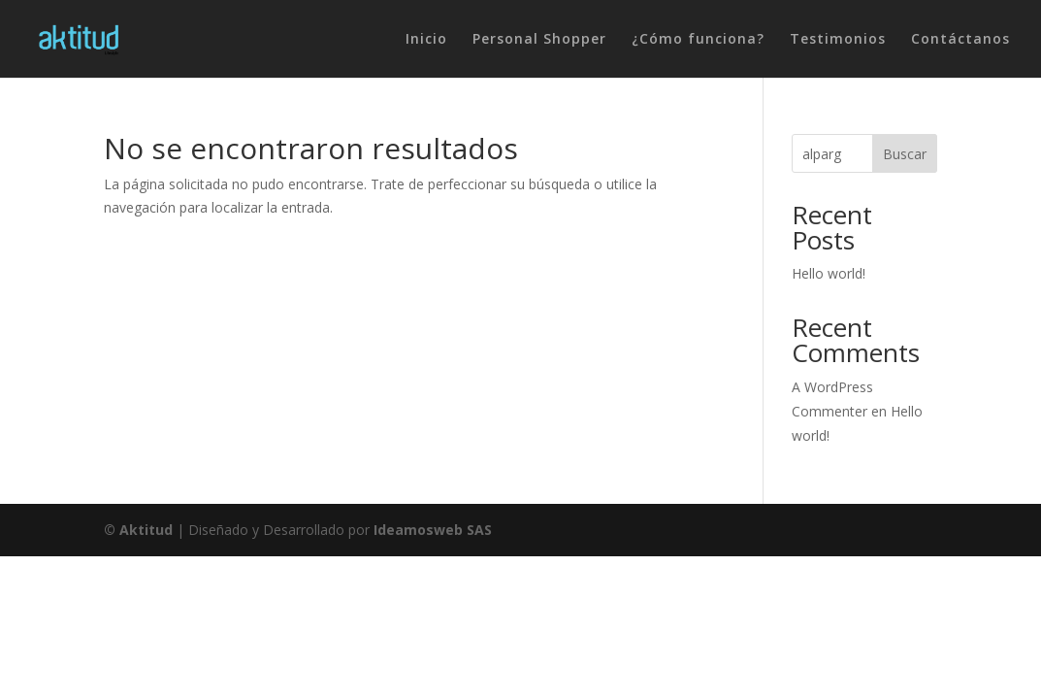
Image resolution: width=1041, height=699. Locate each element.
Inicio (426, 40)
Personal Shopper (539, 40)
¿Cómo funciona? (698, 40)
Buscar (905, 154)
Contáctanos (960, 40)
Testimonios (838, 40)
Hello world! (828, 273)
